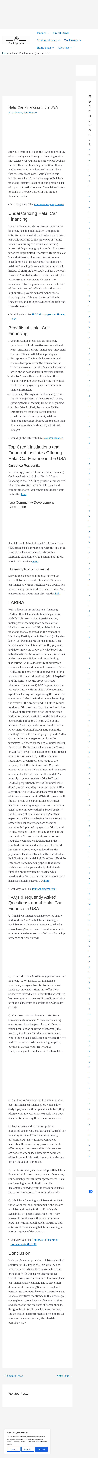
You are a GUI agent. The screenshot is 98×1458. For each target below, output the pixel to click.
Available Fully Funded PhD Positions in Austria (90, 458)
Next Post (64, 1380)
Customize (14, 1449)
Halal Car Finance (52, 442)
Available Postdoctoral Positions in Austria (89, 249)
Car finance (18, 112)
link (57, 598)
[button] (48, 33)
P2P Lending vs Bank (44, 893)
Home (5, 53)
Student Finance (48, 40)
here (23, 498)
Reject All (27, 1449)
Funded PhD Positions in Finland (90, 1087)
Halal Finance (34, 112)
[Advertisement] (49, 14)
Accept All (41, 1449)
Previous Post (12, 1380)
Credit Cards (64, 33)
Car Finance (74, 40)
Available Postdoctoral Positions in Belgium (90, 668)
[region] (27, 1441)
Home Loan (45, 47)
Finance (43, 33)
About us (66, 47)
